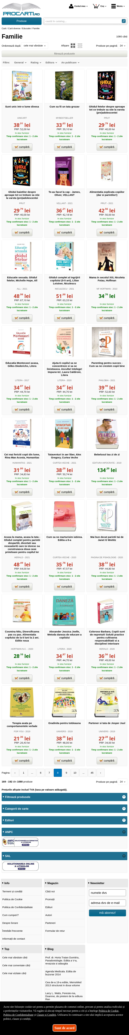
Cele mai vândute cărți (14, 957)
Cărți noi (50, 891)
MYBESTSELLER (64, 118)
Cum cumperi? (10, 915)
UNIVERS (61, 731)
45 (92, 772)
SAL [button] (8, 855)
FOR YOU (19, 731)
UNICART (22, 118)
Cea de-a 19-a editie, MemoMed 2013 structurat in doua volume (63, 984)
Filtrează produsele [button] (17, 796)
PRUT (107, 118)
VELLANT (61, 203)
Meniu (117, 6)
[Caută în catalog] (124, 21)
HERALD (18, 557)
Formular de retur (55, 930)
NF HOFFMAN (104, 289)
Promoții (50, 899)
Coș (98, 6)
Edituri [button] (9, 820)
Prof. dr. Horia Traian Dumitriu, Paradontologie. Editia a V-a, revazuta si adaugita (62, 960)
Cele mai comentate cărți (16, 965)
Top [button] (6, 948)
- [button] (124, 832)
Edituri (49, 907)
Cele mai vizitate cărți (14, 973)
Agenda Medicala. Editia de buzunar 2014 (60, 973)
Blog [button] (50, 948)
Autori (48, 915)
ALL (18, 289)
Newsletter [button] (97, 883)
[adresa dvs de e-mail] (107, 903)
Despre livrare (10, 922)
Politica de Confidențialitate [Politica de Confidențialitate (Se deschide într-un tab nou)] (18, 1014)
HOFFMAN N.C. (18, 649)
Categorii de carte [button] (16, 808)
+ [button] (124, 797)
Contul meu (77, 6)
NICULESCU (61, 289)
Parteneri (50, 922)
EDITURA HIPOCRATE (104, 463)
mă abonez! (107, 912)
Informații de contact (13, 938)
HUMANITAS (18, 463)
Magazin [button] (52, 883)
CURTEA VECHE (61, 463)
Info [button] (6, 883)
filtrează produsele (64, 53)
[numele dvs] (107, 892)
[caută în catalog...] (82, 21)
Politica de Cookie (12, 899)
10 (75, 772)
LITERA (19, 380)
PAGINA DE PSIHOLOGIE (103, 557)
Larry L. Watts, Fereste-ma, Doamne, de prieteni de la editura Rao (64, 996)
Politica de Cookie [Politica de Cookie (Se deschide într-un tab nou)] (108, 1010)
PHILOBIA (104, 380)
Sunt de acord (65, 1028)
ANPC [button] (9, 831)
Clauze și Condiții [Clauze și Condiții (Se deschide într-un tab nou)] (46, 1014)
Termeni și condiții (12, 891)
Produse (22, 21)
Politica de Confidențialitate (17, 907)
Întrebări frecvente (12, 930)
